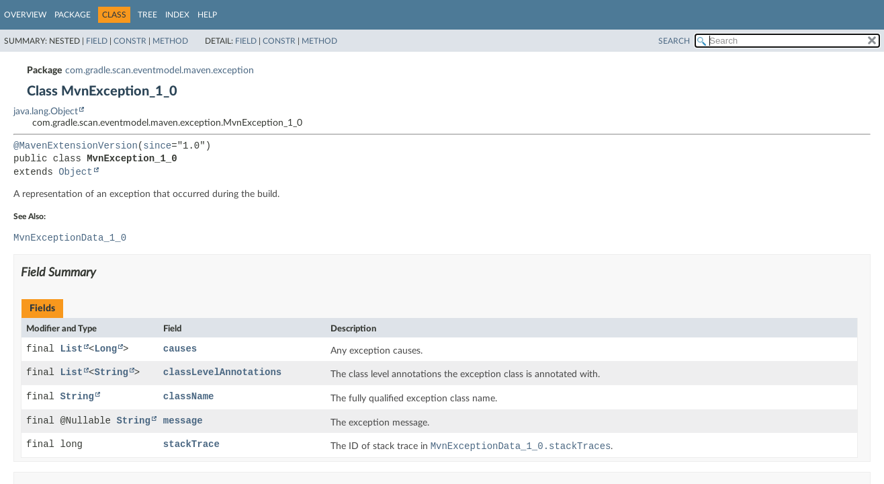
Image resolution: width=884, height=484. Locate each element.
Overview (25, 15)
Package (72, 15)
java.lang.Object (45, 111)
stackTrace (191, 446)
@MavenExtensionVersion (75, 146)
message (183, 422)
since (157, 146)
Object (75, 172)
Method (170, 41)
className (188, 398)
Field (96, 41)
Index (177, 15)
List (71, 350)
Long (105, 350)
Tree (147, 15)
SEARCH (674, 41)
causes (180, 350)
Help (207, 15)
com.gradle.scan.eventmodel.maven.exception (159, 70)
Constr (130, 41)
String (111, 374)
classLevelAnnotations (222, 374)
